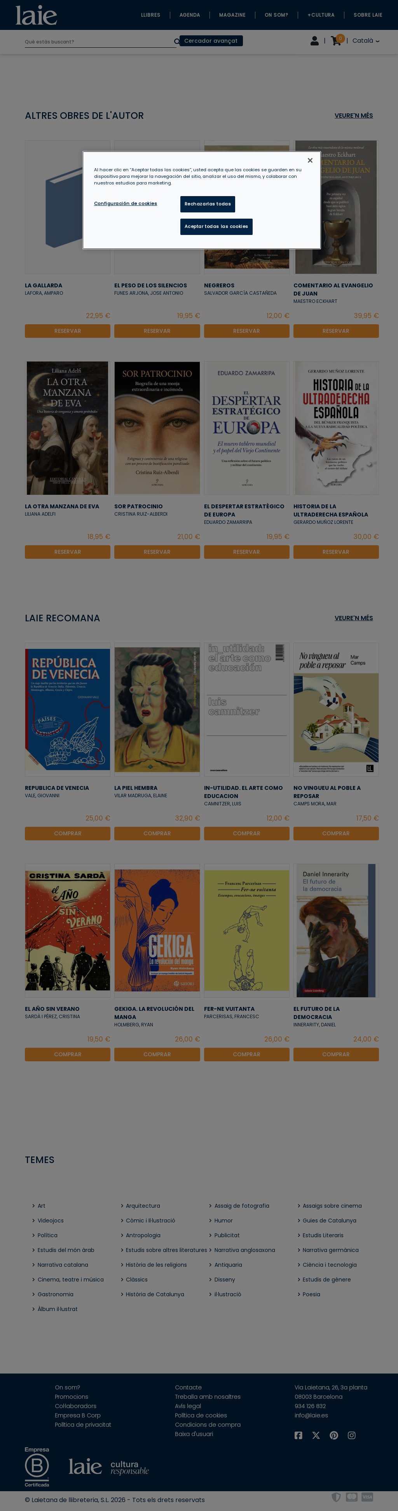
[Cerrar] (310, 160)
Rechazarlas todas (208, 204)
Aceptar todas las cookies (216, 226)
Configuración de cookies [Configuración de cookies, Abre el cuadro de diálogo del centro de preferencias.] (125, 203)
